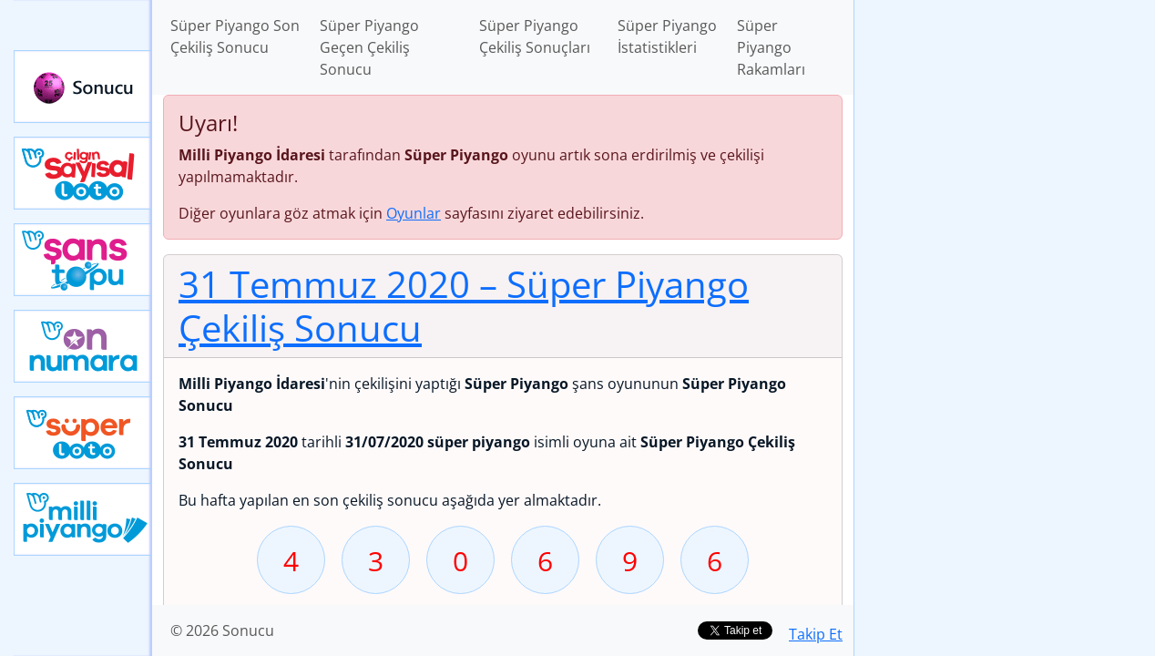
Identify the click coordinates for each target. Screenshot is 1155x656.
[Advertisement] (1004, 288)
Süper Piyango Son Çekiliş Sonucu (235, 36)
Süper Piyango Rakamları (771, 47)
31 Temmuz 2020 (464, 306)
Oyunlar (413, 213)
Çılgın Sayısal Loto (83, 173)
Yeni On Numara (83, 346)
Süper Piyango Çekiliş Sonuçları (534, 36)
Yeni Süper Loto (83, 432)
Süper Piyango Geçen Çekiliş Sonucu (369, 47)
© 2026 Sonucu (222, 630)
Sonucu (83, 86)
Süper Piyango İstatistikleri (667, 36)
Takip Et (816, 634)
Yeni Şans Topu (83, 259)
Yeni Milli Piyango (83, 519)
